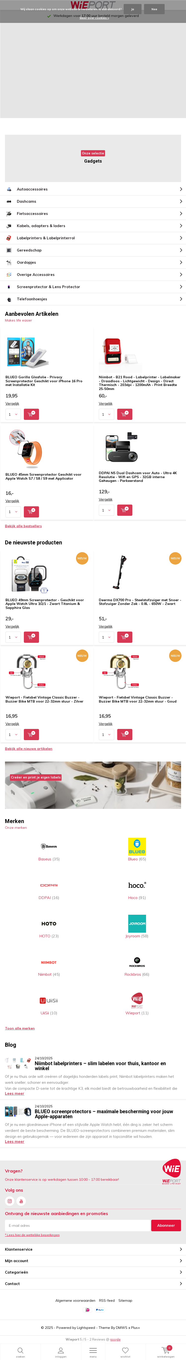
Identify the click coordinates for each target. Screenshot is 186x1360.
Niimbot (49, 965)
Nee (154, 9)
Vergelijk (12, 403)
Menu (93, 1352)
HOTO (49, 926)
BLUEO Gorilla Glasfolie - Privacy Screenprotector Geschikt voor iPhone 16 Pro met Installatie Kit (43, 381)
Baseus (49, 849)
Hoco (137, 888)
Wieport (137, 1003)
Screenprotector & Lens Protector (42, 287)
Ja (132, 9)
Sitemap (125, 1300)
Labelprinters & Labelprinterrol (40, 238)
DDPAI (49, 888)
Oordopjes (20, 262)
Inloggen (61, 1352)
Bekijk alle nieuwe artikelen (28, 748)
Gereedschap (23, 250)
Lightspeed (86, 1327)
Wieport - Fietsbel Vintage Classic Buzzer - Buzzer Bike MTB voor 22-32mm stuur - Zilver (44, 699)
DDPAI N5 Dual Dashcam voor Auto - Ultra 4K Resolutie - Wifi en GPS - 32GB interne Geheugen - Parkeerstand (138, 477)
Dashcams (20, 201)
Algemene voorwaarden (75, 1300)
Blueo (137, 849)
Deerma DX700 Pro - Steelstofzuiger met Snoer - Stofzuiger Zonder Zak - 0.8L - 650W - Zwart (140, 602)
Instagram (9, 1200)
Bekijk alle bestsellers (23, 526)
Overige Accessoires (30, 274)
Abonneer (166, 1225)
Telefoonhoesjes (26, 299)
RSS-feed (107, 1300)
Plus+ (135, 1327)
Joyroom (137, 926)
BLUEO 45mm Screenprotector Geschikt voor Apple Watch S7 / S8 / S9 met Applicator (43, 476)
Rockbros (137, 965)
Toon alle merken (20, 1028)
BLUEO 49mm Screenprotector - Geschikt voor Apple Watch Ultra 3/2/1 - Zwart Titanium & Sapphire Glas (44, 604)
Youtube (21, 1200)
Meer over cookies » (94, 18)
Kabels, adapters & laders (35, 226)
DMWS (121, 1327)
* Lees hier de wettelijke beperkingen (32, 1235)
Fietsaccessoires (26, 213)
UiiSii (49, 1003)
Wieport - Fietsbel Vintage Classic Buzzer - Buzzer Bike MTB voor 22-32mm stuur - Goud (138, 699)
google (115, 1339)
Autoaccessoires (26, 189)
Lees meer (14, 1093)
